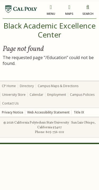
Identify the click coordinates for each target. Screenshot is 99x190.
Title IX (79, 112)
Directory (27, 86)
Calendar (36, 94)
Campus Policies (82, 94)
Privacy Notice (12, 112)
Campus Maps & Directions (58, 86)
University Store (14, 94)
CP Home (9, 86)
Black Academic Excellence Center (49, 30)
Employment (56, 94)
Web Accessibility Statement (48, 112)
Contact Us (10, 103)
